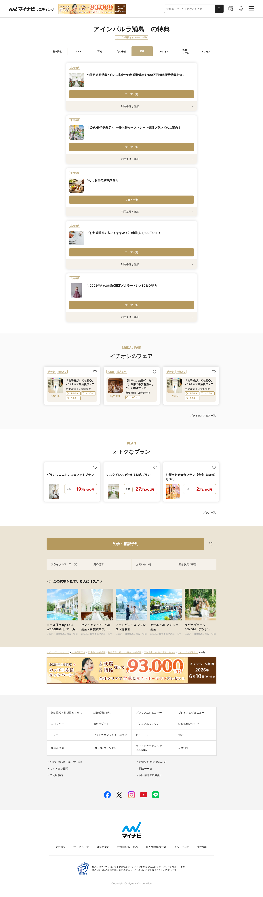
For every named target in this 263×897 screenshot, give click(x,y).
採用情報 (202, 846)
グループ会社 (182, 846)
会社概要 (61, 846)
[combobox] (189, 9)
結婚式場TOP (78, 652)
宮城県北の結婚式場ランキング (159, 652)
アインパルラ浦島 (188, 652)
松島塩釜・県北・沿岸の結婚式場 (125, 652)
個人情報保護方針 (156, 846)
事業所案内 (103, 846)
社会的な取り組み (127, 846)
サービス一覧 (81, 846)
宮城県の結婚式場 (96, 652)
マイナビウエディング (58, 652)
